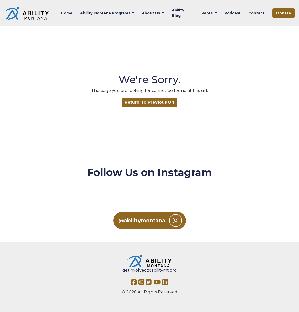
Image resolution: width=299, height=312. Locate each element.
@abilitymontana (150, 220)
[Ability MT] (26, 13)
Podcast (233, 13)
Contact (256, 13)
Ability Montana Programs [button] (105, 13)
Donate (283, 13)
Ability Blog (178, 13)
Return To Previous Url (149, 102)
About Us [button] (151, 13)
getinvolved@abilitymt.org (149, 270)
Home (66, 13)
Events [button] (206, 13)
